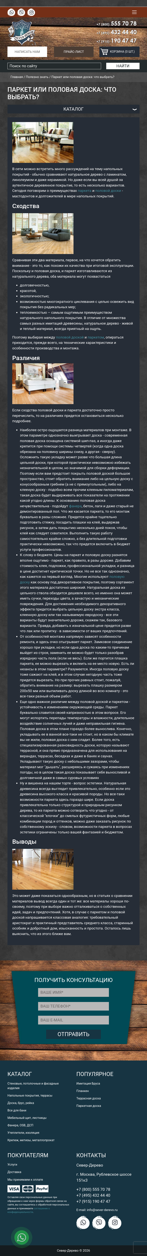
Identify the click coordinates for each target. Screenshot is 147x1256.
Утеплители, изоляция (23, 1133)
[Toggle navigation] (134, 12)
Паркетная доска (88, 1106)
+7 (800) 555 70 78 (93, 1189)
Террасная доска (88, 1098)
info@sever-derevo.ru (102, 1210)
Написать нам (27, 52)
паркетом (96, 337)
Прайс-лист (74, 52)
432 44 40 (116, 31)
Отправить (74, 1034)
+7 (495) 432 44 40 (93, 1195)
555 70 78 (116, 23)
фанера (75, 506)
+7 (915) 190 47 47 (93, 1201)
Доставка (14, 1172)
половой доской (70, 337)
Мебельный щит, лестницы (27, 1118)
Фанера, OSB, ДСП (20, 1125)
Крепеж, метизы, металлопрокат (31, 1140)
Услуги (12, 1164)
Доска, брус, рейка (20, 1103)
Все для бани (16, 1110)
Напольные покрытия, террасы (29, 1095)
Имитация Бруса (88, 1083)
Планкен (82, 1091)
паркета (84, 190)
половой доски (108, 190)
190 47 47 (116, 40)
